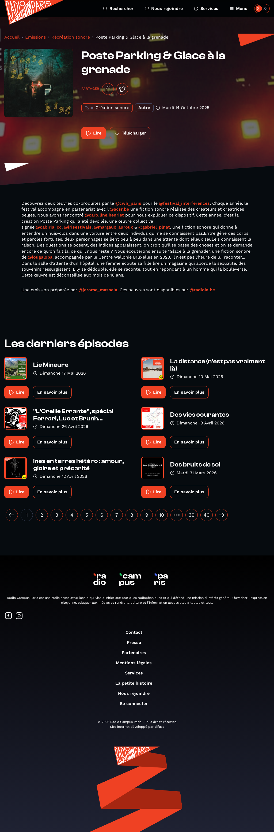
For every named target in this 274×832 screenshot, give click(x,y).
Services (206, 8)
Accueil (12, 37)
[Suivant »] (221, 515)
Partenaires (136, 652)
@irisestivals (78, 227)
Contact (136, 632)
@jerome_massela (98, 289)
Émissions (35, 37)
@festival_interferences (184, 203)
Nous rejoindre (164, 8)
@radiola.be (202, 289)
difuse (159, 727)
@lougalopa (40, 257)
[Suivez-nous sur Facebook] (8, 616)
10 (161, 515)
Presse (136, 642)
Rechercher (118, 8)
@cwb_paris (128, 203)
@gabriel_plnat (154, 227)
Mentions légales (136, 662)
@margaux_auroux (113, 227)
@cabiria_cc (49, 227)
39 (192, 515)
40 (207, 515)
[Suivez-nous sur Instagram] (19, 616)
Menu (239, 8)
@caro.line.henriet (104, 215)
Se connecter (136, 703)
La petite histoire (136, 683)
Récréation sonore (70, 37)
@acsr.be (119, 209)
